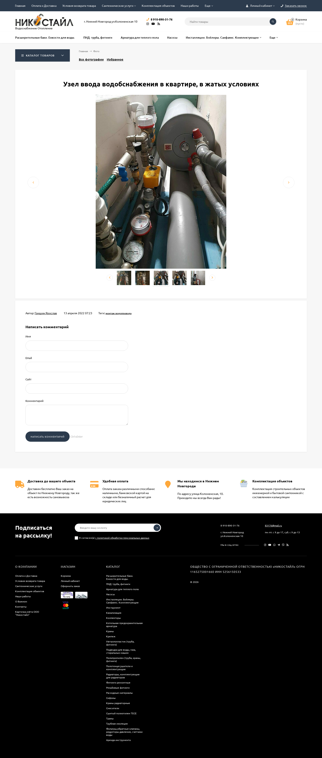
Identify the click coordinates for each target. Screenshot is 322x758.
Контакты (20, 606)
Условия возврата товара (79, 5)
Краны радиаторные (118, 703)
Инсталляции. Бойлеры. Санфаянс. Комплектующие (122, 601)
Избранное (115, 59)
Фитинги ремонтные (118, 682)
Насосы (110, 594)
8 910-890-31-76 (230, 525)
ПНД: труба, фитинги (118, 584)
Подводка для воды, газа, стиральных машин (121, 651)
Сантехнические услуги (117, 5)
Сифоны (111, 698)
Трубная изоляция (117, 723)
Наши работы (190, 5)
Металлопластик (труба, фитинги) (120, 643)
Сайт (28, 379)
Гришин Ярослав (46, 313)
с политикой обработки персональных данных (122, 537)
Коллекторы (113, 617)
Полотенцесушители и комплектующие (119, 667)
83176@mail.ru (273, 525)
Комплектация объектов (158, 5)
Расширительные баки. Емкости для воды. (119, 577)
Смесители (112, 708)
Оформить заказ (70, 586)
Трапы (110, 718)
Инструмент (113, 607)
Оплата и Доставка (43, 5)
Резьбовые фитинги (118, 687)
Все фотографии (91, 59)
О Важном (21, 601)
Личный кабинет (70, 581)
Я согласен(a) (112, 537)
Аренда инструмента (118, 740)
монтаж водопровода (118, 313)
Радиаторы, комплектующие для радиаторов (123, 676)
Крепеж (110, 636)
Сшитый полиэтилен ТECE (121, 713)
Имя (28, 336)
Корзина (66, 575)
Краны (110, 631)
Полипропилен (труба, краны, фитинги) (123, 659)
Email (28, 358)
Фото (96, 51)
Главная (20, 5)
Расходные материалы (119, 692)
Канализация (113, 612)
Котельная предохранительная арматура (124, 624)
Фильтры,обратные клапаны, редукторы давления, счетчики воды (124, 731)
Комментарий (34, 401)
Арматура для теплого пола (122, 589)
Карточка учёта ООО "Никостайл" (27, 613)
